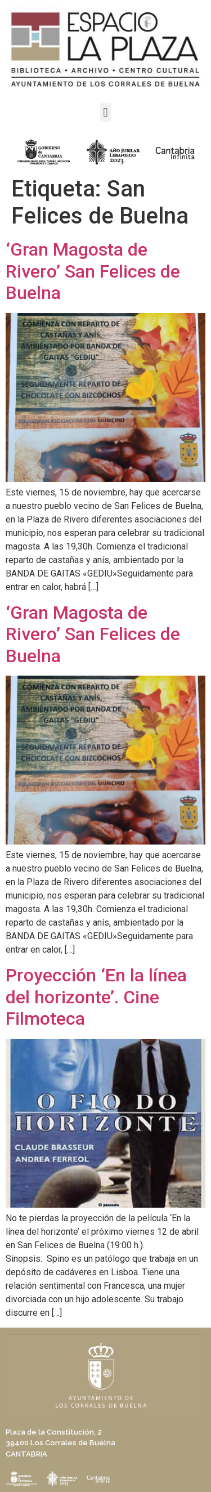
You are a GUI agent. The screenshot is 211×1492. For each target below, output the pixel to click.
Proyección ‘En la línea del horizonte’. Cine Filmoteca (96, 996)
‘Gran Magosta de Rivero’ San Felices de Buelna (93, 271)
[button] (105, 112)
